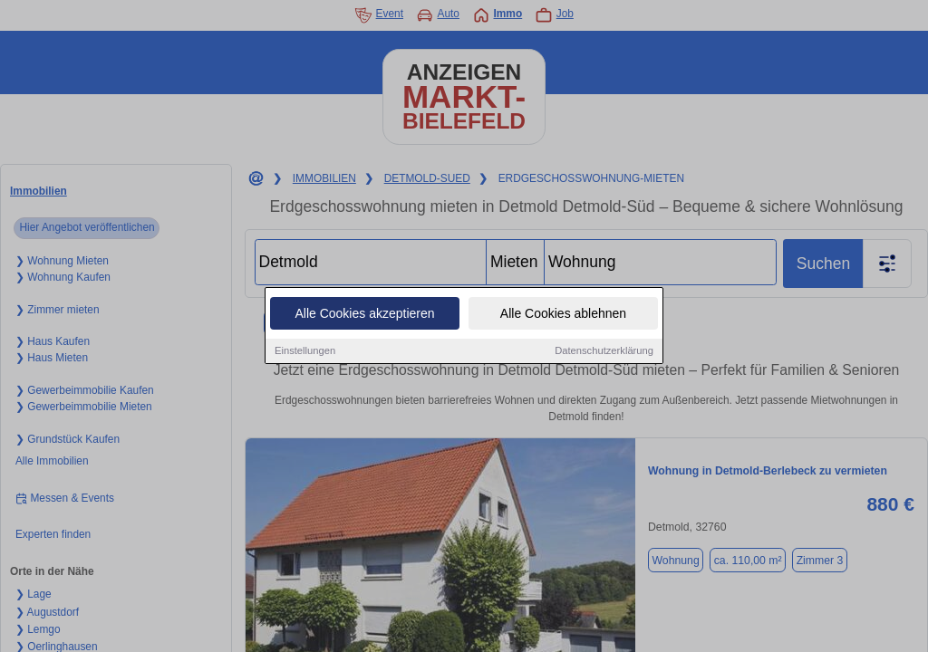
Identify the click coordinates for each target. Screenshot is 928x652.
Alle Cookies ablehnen (563, 314)
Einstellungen (305, 351)
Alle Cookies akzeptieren (364, 314)
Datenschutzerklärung (604, 351)
